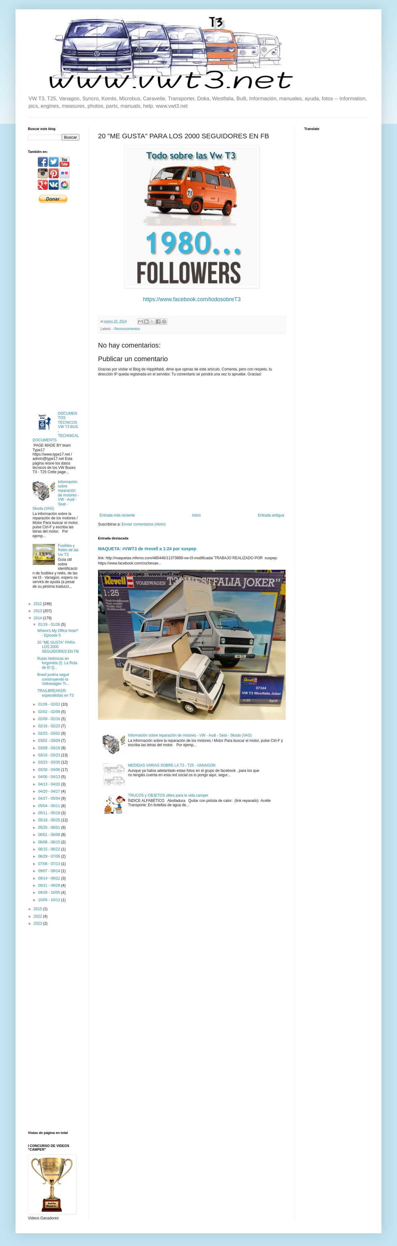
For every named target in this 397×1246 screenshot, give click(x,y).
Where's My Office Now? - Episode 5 (57, 633)
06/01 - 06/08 (49, 835)
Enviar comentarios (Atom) (144, 524)
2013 (38, 611)
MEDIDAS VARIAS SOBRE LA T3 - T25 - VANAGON (172, 765)
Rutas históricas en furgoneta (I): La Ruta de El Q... (57, 663)
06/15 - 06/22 (49, 849)
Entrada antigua (271, 515)
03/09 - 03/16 (49, 748)
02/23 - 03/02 (49, 733)
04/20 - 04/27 (49, 791)
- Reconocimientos (126, 329)
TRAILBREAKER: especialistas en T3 (55, 693)
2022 (38, 916)
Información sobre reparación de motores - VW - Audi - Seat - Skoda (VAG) (190, 735)
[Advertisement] (53, 307)
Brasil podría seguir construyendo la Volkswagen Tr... (53, 679)
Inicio (196, 515)
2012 (38, 604)
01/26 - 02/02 (49, 704)
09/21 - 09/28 (49, 885)
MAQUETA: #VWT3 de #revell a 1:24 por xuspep (147, 548)
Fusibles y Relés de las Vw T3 (68, 550)
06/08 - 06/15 (49, 842)
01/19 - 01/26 (49, 624)
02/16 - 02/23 (49, 726)
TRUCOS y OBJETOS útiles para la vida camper (168, 795)
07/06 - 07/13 (49, 864)
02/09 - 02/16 (49, 719)
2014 (38, 618)
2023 (38, 923)
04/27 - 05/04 (49, 798)
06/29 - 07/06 (49, 856)
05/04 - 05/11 (49, 806)
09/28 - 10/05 (49, 892)
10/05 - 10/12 (49, 900)
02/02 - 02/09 (49, 712)
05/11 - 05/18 (49, 813)
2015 (38, 909)
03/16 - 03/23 (49, 755)
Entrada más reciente (117, 515)
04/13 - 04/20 (49, 784)
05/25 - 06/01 (49, 827)
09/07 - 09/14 (49, 871)
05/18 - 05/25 (49, 820)
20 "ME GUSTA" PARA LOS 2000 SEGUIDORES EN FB (58, 647)
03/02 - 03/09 (49, 740)
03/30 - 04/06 (49, 770)
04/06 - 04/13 (49, 777)
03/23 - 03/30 (49, 762)
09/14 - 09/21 (49, 878)
